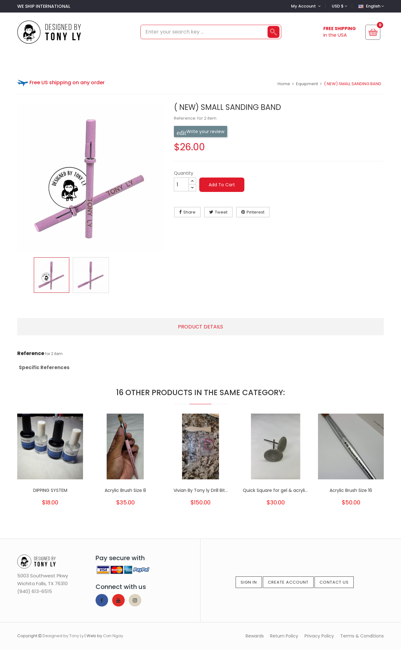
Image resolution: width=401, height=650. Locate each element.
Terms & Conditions (362, 636)
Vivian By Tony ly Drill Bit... (201, 490)
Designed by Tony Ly (63, 636)
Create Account (288, 582)
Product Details (200, 326)
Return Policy (284, 636)
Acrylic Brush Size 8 (125, 490)
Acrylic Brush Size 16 (351, 490)
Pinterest (255, 212)
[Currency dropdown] (338, 6)
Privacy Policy (319, 636)
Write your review (200, 131)
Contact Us (334, 582)
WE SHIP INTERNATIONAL (43, 6)
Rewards (255, 636)
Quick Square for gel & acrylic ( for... (276, 490)
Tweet (221, 212)
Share (189, 212)
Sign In (249, 582)
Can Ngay (113, 636)
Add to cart (222, 185)
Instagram (135, 600)
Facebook (102, 600)
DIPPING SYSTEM (50, 490)
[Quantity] (181, 184)
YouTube (118, 600)
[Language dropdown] (370, 6)
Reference (30, 353)
